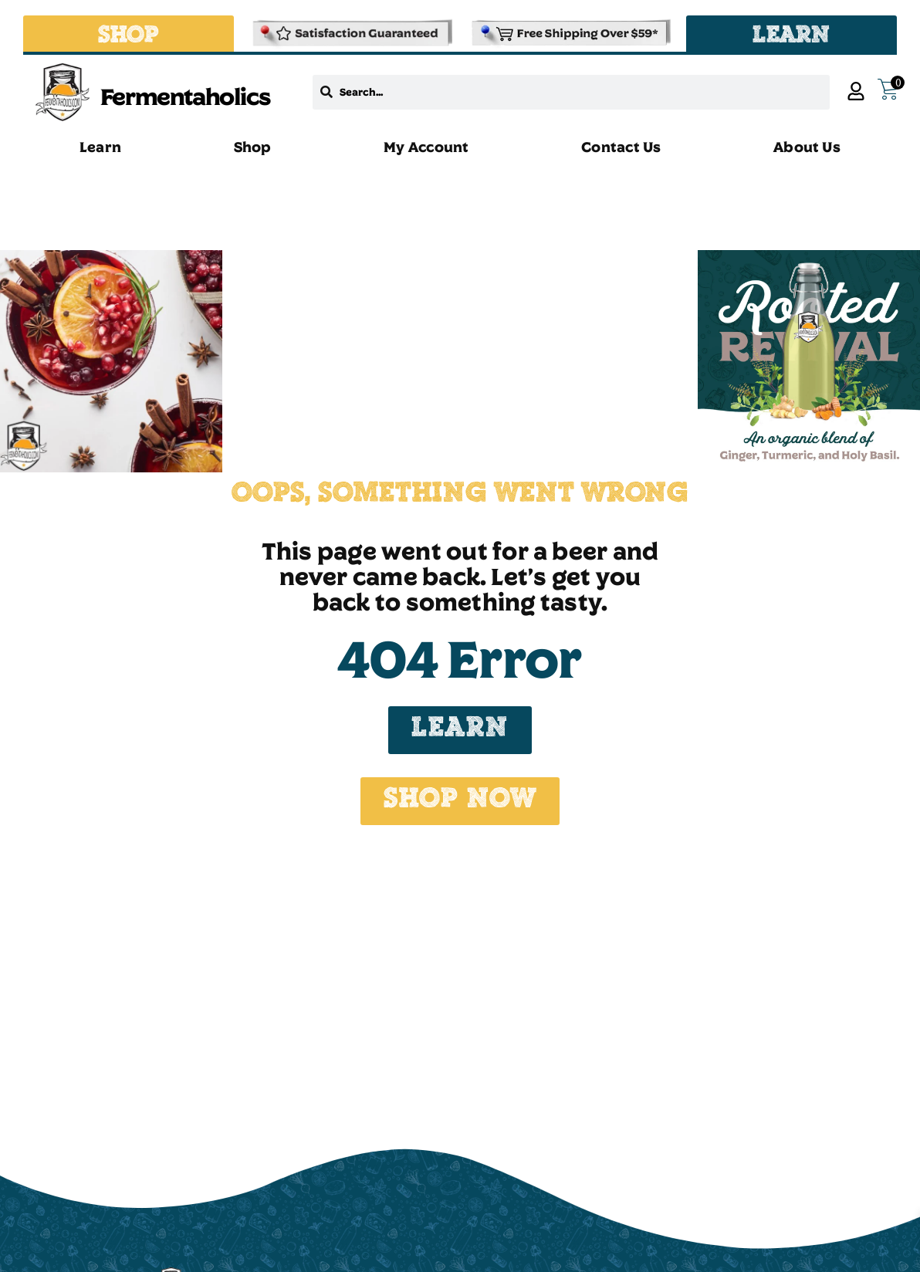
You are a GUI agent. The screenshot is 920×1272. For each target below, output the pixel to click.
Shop (253, 146)
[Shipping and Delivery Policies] (569, 33)
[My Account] (856, 91)
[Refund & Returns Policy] (350, 33)
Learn (100, 146)
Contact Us (621, 146)
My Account (426, 146)
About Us (807, 146)
